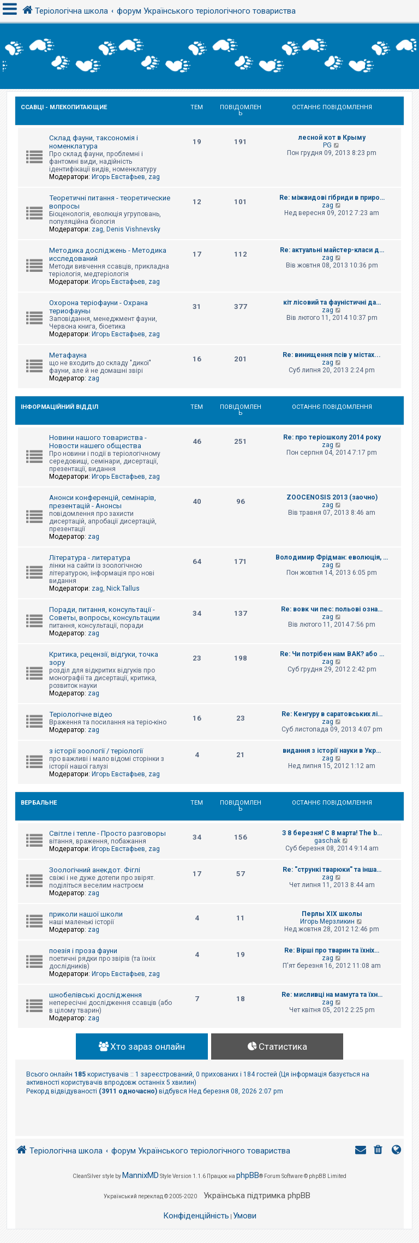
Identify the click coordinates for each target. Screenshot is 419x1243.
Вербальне (39, 802)
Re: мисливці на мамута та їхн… (332, 994)
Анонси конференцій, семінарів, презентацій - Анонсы (102, 501)
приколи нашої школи (86, 914)
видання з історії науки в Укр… (332, 750)
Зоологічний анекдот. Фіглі (94, 870)
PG (327, 145)
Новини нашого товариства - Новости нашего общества (98, 441)
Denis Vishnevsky (133, 229)
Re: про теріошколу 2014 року (332, 437)
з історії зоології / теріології (96, 751)
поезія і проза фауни (83, 951)
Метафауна (68, 355)
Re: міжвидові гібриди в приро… (332, 197)
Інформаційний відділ (59, 407)
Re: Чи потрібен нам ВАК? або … (332, 654)
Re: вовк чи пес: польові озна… (331, 609)
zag (154, 177)
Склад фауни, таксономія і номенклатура (93, 142)
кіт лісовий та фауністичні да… (332, 302)
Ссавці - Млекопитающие (64, 107)
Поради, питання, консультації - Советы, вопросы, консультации (104, 613)
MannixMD (140, 1175)
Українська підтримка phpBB (256, 1195)
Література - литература (89, 558)
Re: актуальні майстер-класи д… (332, 250)
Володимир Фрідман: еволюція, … (332, 557)
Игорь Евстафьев (118, 177)
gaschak (327, 840)
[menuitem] (379, 1151)
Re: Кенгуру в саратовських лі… (332, 714)
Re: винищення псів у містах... (332, 355)
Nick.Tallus (123, 588)
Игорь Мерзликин (327, 921)
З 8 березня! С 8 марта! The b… (332, 833)
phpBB (247, 1175)
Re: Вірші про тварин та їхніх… (331, 950)
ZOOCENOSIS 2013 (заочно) (332, 497)
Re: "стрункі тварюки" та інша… (332, 869)
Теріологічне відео (80, 714)
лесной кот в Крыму (332, 137)
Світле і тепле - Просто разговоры (107, 833)
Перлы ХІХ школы (332, 914)
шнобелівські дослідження (95, 995)
